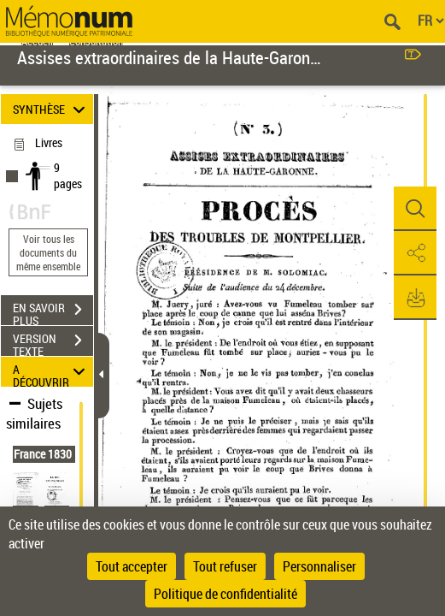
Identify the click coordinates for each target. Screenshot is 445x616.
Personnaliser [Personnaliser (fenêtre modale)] (319, 566)
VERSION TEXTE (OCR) (53, 342)
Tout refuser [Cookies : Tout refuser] (225, 566)
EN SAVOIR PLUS (53, 311)
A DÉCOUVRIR (52, 372)
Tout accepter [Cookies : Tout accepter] (131, 566)
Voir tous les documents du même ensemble (48, 252)
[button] (415, 209)
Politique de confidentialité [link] (225, 593)
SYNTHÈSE (52, 109)
